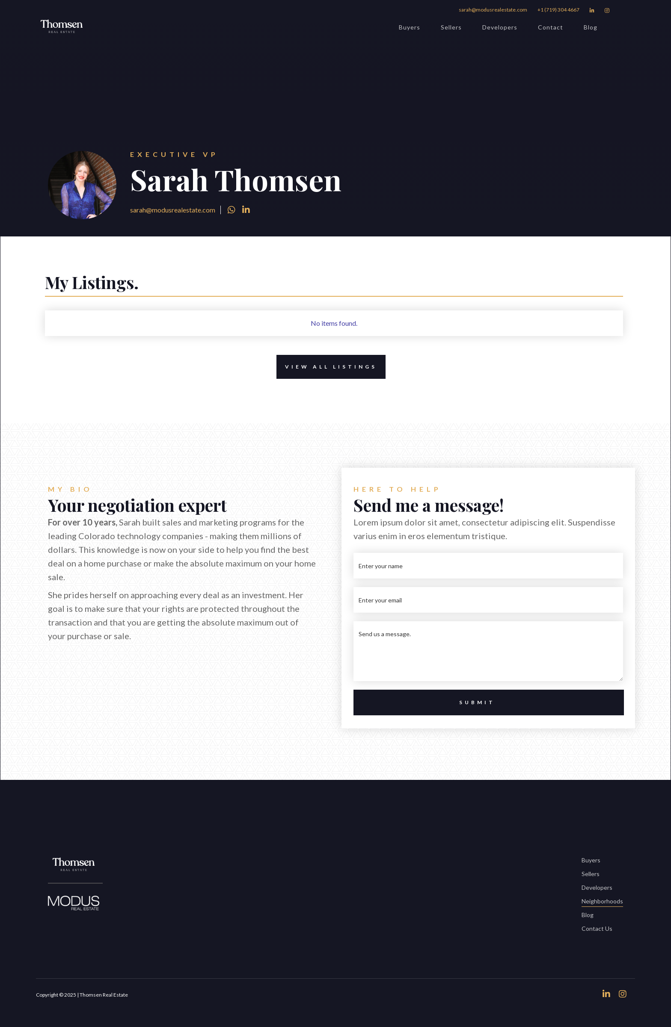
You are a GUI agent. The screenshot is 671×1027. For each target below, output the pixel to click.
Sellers (451, 27)
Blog (590, 27)
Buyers (409, 27)
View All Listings (326, 367)
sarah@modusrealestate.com (493, 9)
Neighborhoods (602, 901)
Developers (499, 27)
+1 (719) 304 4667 (558, 9)
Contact (550, 27)
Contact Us (597, 928)
